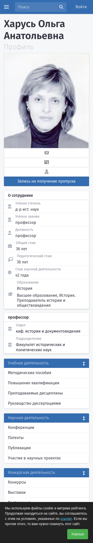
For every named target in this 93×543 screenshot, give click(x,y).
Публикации (19, 447)
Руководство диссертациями (34, 403)
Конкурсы (17, 482)
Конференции (21, 427)
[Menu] (6, 6)
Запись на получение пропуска (47, 181)
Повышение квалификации (33, 383)
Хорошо (77, 534)
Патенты (16, 437)
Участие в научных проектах (34, 458)
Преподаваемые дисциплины (35, 393)
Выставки (17, 492)
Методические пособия (29, 372)
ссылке (66, 519)
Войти (81, 6)
